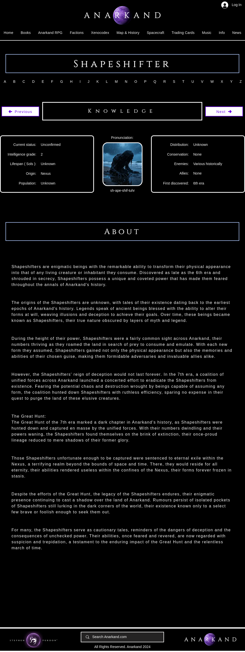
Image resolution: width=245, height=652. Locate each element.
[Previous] (20, 111)
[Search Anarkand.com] (122, 637)
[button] (25, 33)
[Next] (224, 111)
